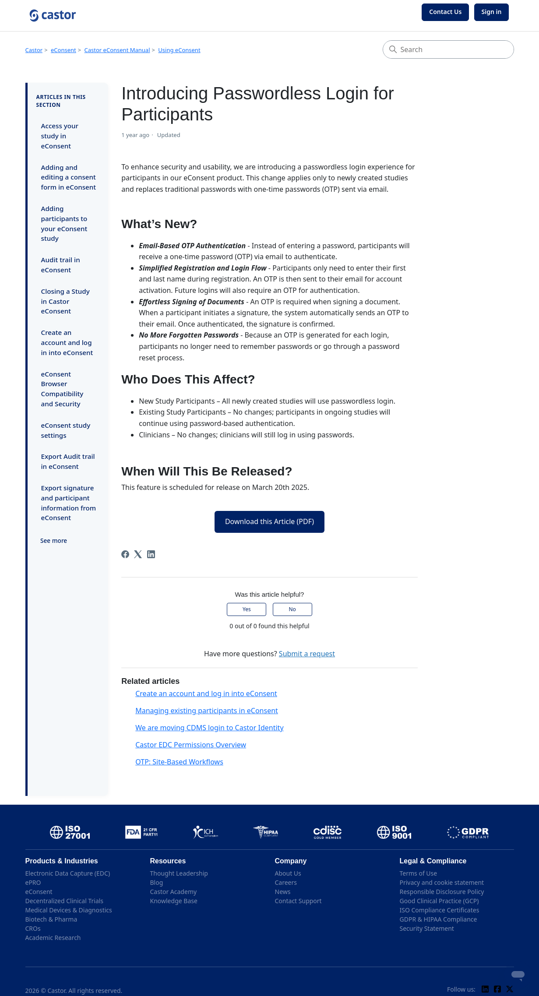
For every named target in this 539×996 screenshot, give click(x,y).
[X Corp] (138, 554)
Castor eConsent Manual (117, 50)
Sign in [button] (492, 11)
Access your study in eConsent (60, 135)
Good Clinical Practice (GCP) (439, 901)
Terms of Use (418, 873)
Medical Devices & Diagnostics (68, 910)
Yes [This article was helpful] (247, 609)
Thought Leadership (179, 873)
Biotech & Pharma (51, 919)
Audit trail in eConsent (60, 264)
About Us (288, 873)
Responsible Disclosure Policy (442, 891)
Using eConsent (179, 50)
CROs (33, 928)
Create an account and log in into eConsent (67, 342)
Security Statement (427, 928)
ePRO (33, 882)
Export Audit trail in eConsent (68, 461)
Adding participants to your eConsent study (64, 223)
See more (53, 540)
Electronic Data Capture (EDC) (67, 873)
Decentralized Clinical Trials (64, 901)
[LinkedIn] (151, 554)
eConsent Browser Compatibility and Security (62, 389)
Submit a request (307, 653)
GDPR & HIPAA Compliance (438, 919)
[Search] (448, 49)
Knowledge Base (173, 901)
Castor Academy (173, 891)
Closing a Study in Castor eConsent (65, 301)
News (283, 891)
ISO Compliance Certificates (439, 910)
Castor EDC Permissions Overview (190, 745)
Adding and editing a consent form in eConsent (68, 177)
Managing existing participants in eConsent (206, 710)
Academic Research (53, 937)
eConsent (63, 50)
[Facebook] (125, 554)
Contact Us (445, 11)
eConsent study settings (66, 430)
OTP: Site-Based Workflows (179, 762)
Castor (34, 50)
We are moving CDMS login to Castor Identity (209, 727)
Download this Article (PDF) (269, 521)
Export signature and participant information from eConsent (68, 502)
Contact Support (298, 901)
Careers (286, 882)
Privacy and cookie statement (442, 882)
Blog (156, 882)
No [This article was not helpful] (292, 609)
